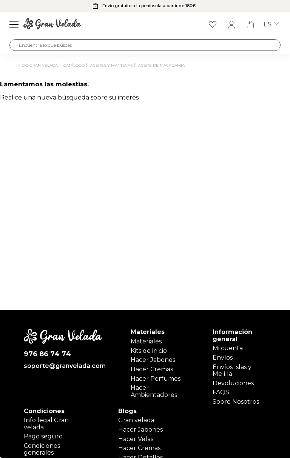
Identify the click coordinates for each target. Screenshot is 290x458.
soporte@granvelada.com (63, 366)
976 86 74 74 (47, 354)
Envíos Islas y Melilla (232, 370)
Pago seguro (43, 436)
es (271, 24)
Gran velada (136, 420)
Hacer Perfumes (155, 378)
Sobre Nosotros (236, 401)
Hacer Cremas (152, 369)
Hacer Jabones (153, 359)
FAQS (221, 392)
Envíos (223, 357)
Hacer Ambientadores (154, 391)
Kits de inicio (149, 350)
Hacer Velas (135, 439)
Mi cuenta (228, 348)
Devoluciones (233, 383)
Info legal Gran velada (46, 423)
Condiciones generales (42, 449)
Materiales (146, 341)
